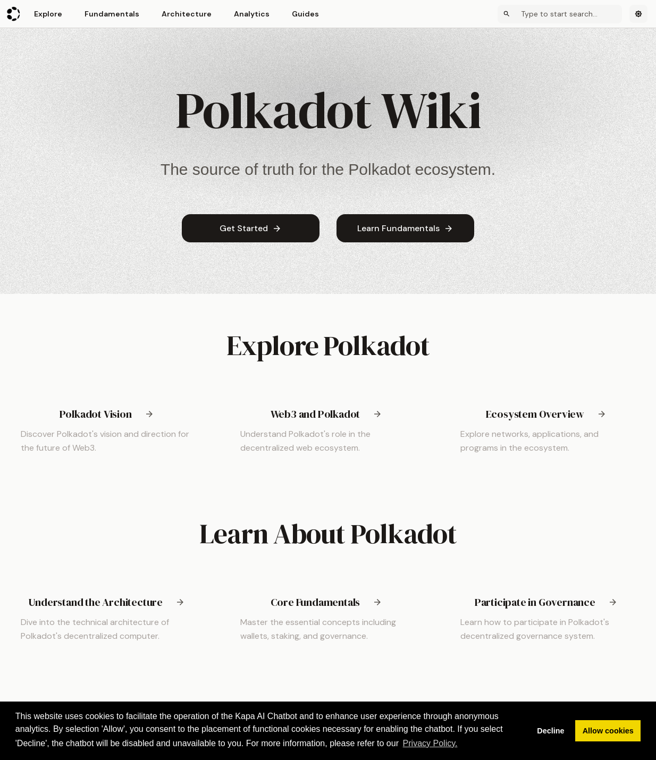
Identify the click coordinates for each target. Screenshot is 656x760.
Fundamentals (112, 14)
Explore (48, 14)
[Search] (560, 14)
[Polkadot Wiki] (13, 13)
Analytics (252, 14)
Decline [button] (550, 731)
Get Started (251, 228)
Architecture (187, 14)
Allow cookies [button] (608, 731)
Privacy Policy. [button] (430, 743)
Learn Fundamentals (405, 228)
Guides (305, 14)
